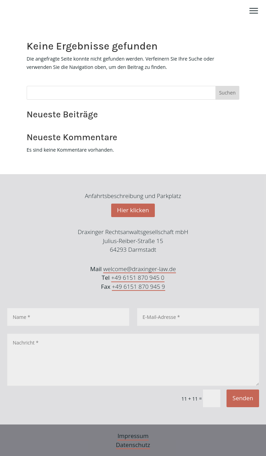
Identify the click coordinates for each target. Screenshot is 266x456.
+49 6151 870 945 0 (138, 277)
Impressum (133, 436)
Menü (253, 7)
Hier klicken (133, 210)
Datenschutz (133, 445)
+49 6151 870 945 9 (138, 286)
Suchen (227, 92)
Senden (242, 398)
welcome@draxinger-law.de (139, 269)
